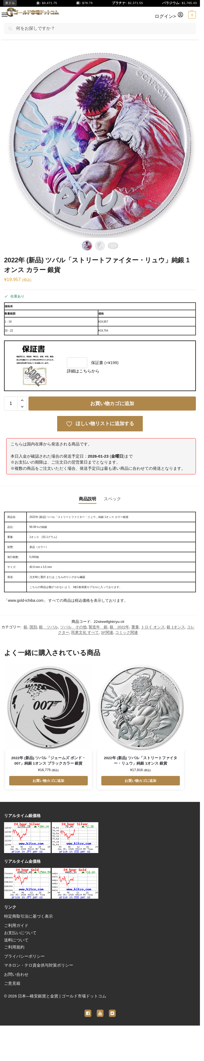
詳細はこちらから (83, 371)
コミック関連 (126, 632)
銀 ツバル (48, 627)
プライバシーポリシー (24, 956)
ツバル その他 (73, 627)
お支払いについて (20, 933)
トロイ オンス (153, 627)
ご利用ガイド (16, 925)
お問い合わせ (16, 974)
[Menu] (1, 13)
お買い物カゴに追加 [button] (48, 781)
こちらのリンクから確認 (70, 577)
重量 (135, 627)
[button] (191, 15)
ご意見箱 (12, 983)
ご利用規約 (14, 947)
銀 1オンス (176, 627)
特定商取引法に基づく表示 (28, 916)
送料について (16, 940)
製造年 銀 (98, 627)
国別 (33, 627)
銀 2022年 (119, 627)
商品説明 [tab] (87, 499)
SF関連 (107, 632)
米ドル (10, 3)
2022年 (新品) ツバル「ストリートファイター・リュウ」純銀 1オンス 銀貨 (140, 760)
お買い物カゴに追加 (112, 403)
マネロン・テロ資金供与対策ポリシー (38, 965)
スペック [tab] (112, 499)
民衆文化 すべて (85, 632)
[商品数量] (11, 403)
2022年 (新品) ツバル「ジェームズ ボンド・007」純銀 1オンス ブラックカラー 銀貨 (48, 760)
